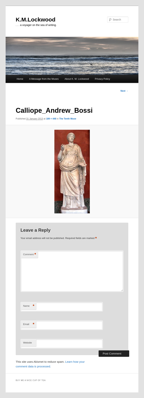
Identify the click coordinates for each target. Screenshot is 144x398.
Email (28, 324)
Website (27, 342)
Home (20, 78)
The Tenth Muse (67, 118)
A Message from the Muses (44, 78)
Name (28, 306)
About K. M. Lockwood (76, 78)
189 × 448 (51, 118)
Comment (29, 254)
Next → (124, 91)
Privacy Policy (102, 78)
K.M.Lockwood (36, 19)
